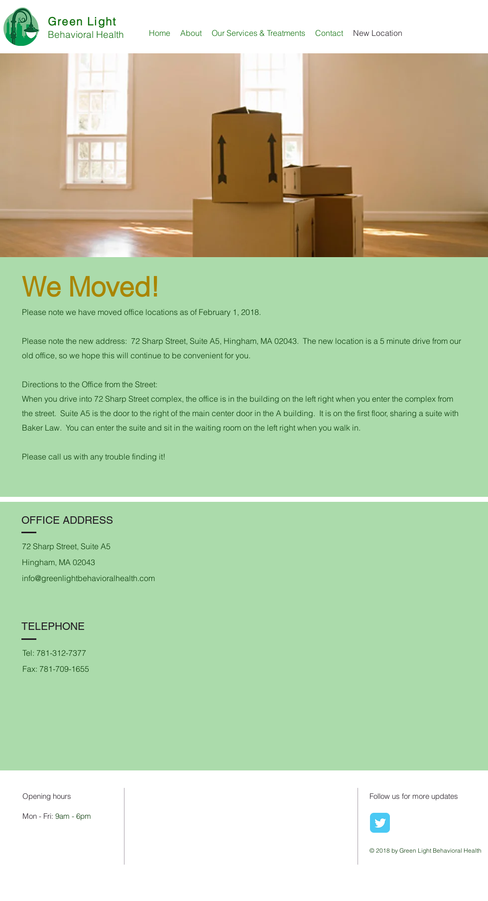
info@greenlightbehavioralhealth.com (88, 578)
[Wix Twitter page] (380, 823)
